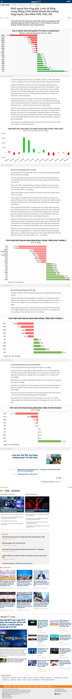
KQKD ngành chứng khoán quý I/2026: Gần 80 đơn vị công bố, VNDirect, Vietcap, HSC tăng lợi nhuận (17, 660)
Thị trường (14, 5)
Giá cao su (29, 679)
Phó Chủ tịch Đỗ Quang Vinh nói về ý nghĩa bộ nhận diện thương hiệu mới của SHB (23, 537)
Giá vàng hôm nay (5, 677)
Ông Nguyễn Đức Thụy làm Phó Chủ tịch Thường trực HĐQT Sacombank (42, 651)
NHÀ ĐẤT (29, 686)
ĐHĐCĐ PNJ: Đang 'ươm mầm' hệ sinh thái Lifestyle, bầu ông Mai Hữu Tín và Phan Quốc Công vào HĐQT (43, 663)
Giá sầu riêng (13, 679)
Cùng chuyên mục (32, 494)
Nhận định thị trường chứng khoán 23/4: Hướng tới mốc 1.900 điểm (37, 515)
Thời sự (3, 551)
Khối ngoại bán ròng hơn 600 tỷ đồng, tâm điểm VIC (12, 514)
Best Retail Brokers (36, 679)
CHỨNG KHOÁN (35, 686)
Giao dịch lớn (21, 5)
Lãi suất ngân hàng (57, 677)
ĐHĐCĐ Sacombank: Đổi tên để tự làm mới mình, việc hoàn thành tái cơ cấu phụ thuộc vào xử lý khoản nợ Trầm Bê (24, 583)
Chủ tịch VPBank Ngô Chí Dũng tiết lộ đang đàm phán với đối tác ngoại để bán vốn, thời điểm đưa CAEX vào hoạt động (42, 624)
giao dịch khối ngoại (15, 490)
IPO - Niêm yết (30, 5)
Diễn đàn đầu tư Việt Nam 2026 (48, 679)
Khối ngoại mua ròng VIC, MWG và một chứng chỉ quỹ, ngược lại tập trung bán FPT (37, 519)
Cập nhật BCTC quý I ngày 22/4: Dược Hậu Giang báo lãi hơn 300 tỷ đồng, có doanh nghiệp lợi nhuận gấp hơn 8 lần (13, 623)
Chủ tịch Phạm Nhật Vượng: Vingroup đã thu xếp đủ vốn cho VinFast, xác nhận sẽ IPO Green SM (41, 583)
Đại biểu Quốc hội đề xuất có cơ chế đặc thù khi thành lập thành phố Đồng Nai (65, 663)
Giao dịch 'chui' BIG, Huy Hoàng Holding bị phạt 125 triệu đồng (25, 456)
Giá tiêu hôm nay (49, 677)
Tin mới (5, 534)
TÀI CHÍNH (25, 686)
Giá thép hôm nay (5, 679)
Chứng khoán (5, 5)
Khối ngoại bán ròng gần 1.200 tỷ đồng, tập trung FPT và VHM (12, 524)
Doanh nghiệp (5, 545)
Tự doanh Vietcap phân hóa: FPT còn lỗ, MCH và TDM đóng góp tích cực (37, 523)
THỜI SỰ (5, 686)
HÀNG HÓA (15, 686)
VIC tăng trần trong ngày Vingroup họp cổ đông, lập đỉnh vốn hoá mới (37, 526)
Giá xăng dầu (65, 677)
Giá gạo (24, 679)
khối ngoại (7, 490)
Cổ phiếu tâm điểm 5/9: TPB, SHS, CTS (27, 474)
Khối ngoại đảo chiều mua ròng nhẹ (9, 521)
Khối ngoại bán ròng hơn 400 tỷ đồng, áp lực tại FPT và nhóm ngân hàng (11, 510)
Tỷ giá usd (20, 677)
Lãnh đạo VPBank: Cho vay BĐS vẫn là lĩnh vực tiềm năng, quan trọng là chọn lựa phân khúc (24, 556)
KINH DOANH (49, 686)
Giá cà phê (42, 677)
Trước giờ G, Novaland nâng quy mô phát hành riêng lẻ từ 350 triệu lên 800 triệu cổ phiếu (41, 605)
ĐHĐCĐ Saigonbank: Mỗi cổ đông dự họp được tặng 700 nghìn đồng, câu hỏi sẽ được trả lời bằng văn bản (24, 605)
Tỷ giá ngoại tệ (13, 677)
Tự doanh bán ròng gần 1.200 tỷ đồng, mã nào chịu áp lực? (36, 510)
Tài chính (4, 539)
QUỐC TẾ (19, 686)
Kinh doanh (36, 588)
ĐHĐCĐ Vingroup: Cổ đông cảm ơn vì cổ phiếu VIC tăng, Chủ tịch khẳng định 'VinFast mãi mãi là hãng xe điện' (7, 583)
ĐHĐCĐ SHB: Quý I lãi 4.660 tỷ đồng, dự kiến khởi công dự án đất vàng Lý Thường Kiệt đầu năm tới (7, 605)
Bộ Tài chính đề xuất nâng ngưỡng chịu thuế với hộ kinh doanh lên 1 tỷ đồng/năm (23, 549)
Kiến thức (37, 5)
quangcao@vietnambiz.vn (63, 691)
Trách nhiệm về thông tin (7, 697)
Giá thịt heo (19, 679)
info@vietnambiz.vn (9, 696)
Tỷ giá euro (30, 677)
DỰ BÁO (9, 686)
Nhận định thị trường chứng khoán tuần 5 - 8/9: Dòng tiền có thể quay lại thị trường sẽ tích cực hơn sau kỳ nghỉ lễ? (38, 470)
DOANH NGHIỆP (43, 686)
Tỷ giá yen (25, 677)
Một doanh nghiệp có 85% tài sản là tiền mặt (13, 543)
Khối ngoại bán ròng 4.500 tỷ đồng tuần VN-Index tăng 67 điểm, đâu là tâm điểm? (12, 518)
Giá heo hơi (36, 677)
